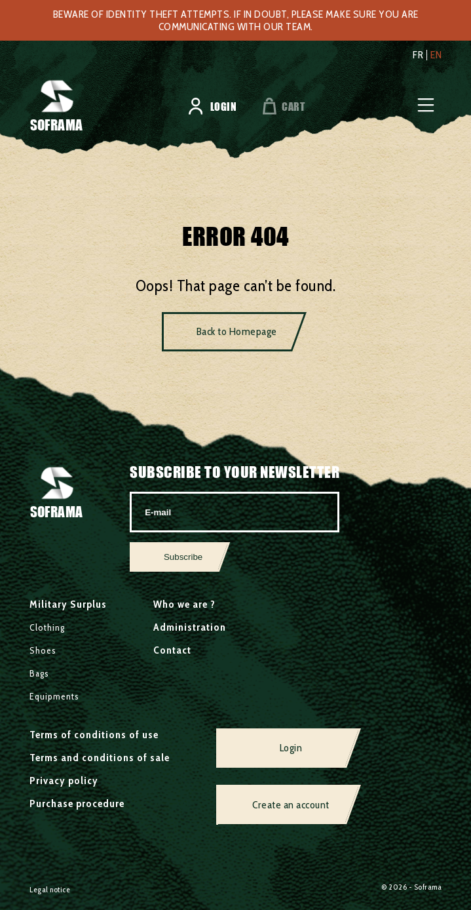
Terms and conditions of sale (99, 757)
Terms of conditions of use (94, 734)
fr (418, 55)
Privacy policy (63, 780)
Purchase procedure (76, 803)
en (436, 55)
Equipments (54, 696)
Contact (172, 650)
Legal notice (49, 889)
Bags (39, 673)
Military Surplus (68, 604)
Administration (189, 627)
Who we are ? (184, 604)
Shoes (42, 650)
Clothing (47, 627)
